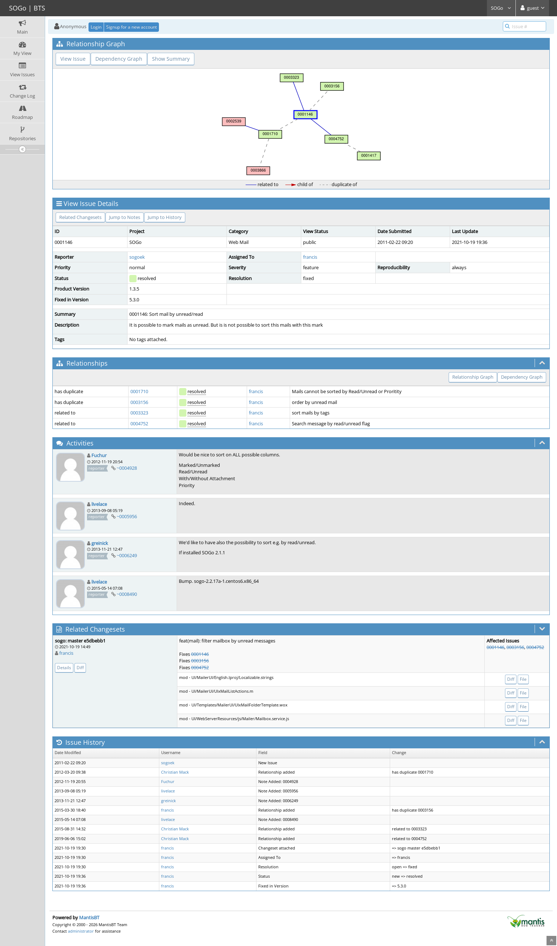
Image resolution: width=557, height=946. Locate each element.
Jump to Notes (124, 217)
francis (310, 257)
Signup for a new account (131, 27)
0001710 (139, 391)
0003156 (139, 402)
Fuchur (99, 455)
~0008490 (127, 594)
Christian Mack (175, 772)
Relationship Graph (472, 377)
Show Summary (171, 58)
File (523, 679)
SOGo (501, 8)
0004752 (139, 423)
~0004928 (127, 468)
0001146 (200, 654)
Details (64, 668)
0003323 (139, 412)
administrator (81, 931)
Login (96, 27)
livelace (99, 504)
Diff (80, 668)
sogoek (137, 257)
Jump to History (165, 217)
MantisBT (89, 917)
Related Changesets (80, 217)
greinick (99, 543)
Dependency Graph (118, 58)
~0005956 (127, 516)
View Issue (73, 58)
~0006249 (127, 555)
